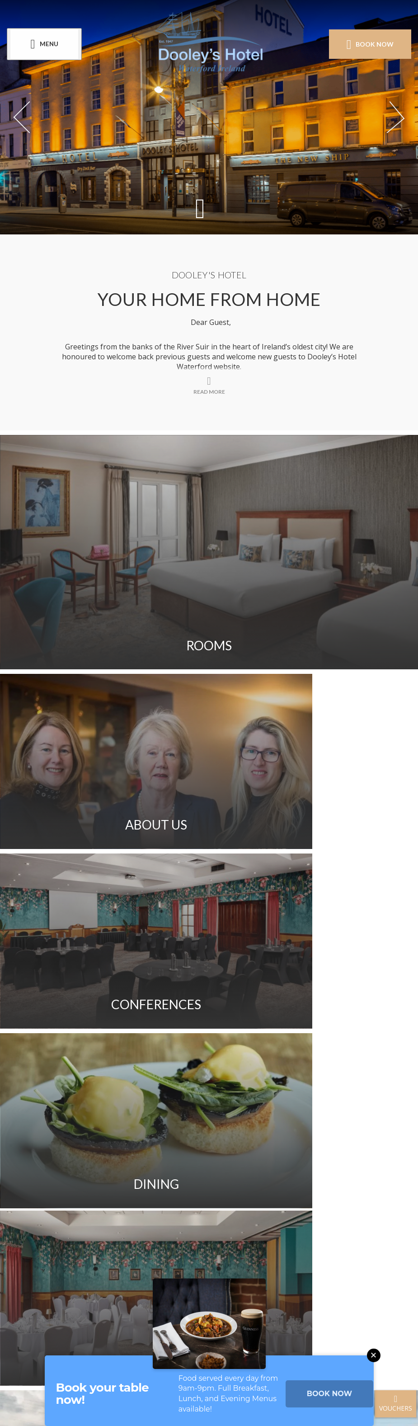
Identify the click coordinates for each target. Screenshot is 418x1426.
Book (368, 44)
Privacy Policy (212, 1194)
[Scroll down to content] (200, 208)
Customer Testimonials (182, 1169)
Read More (209, 1038)
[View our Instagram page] (198, 1269)
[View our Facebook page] (176, 1269)
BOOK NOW (329, 1393)
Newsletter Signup (121, 1194)
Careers (95, 1169)
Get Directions (233, 1117)
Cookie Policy (290, 1194)
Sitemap (96, 1143)
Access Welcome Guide (261, 1143)
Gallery (165, 1117)
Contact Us (104, 1117)
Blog (264, 1169)
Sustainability (162, 1143)
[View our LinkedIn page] (242, 1269)
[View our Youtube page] (220, 1269)
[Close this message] (373, 1355)
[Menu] (46, 45)
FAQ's (295, 1117)
